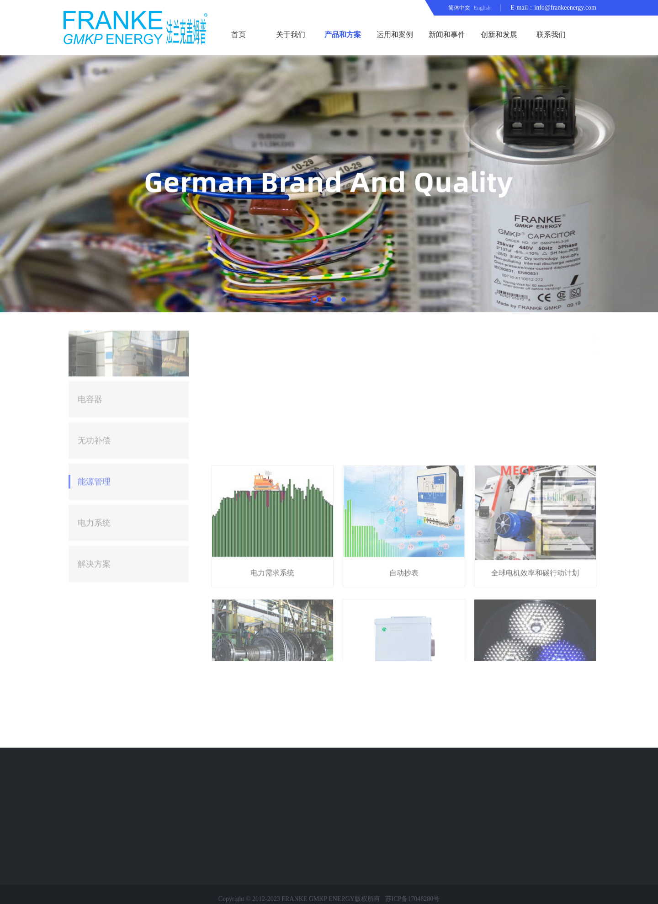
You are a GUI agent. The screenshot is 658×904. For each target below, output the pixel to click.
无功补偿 (94, 333)
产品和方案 (342, 34)
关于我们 (290, 34)
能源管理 (94, 374)
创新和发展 (499, 34)
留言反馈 (82, 820)
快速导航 (85, 770)
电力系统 (94, 415)
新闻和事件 (447, 34)
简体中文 (459, 8)
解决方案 (94, 456)
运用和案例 (395, 34)
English (482, 8)
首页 (238, 34)
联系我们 (551, 34)
